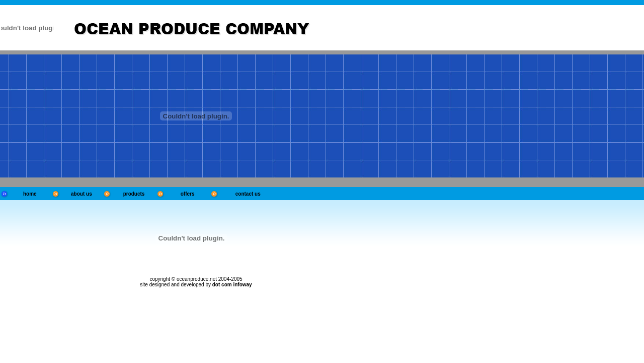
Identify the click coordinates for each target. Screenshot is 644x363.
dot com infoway (232, 284)
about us (81, 194)
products (134, 194)
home (30, 194)
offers (188, 194)
